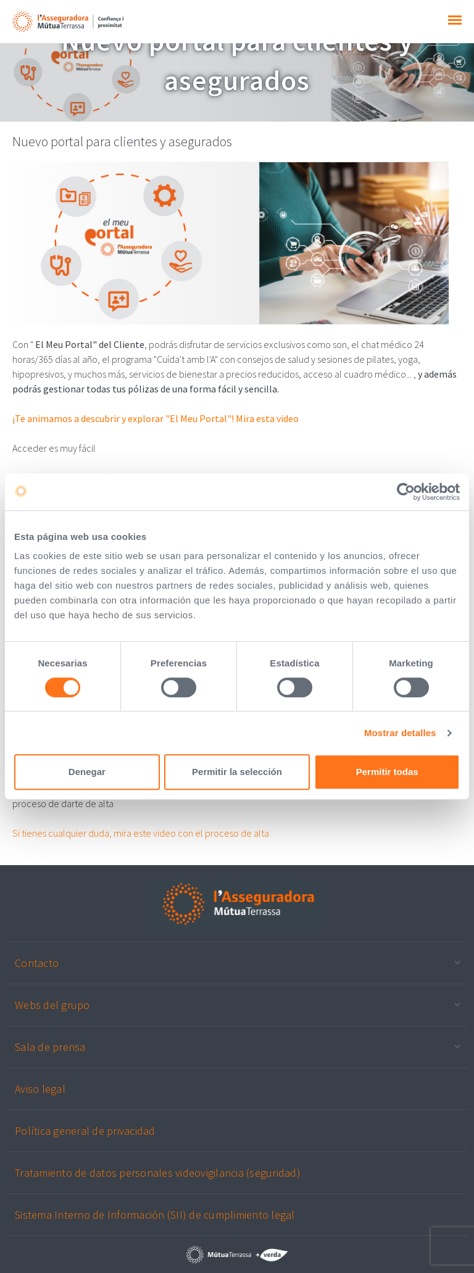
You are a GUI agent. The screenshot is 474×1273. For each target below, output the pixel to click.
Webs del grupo (52, 1005)
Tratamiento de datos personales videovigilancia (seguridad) (158, 1173)
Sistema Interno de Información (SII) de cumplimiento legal (155, 1215)
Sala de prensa (50, 1047)
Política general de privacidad (85, 1131)
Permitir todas (387, 771)
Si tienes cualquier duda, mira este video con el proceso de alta (140, 833)
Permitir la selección (237, 771)
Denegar (87, 771)
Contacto (37, 963)
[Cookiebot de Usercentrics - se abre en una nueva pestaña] (406, 492)
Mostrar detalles (400, 733)
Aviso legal (40, 1089)
